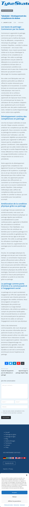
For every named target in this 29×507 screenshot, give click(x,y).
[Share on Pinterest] (18, 363)
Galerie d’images (10, 441)
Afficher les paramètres (14, 501)
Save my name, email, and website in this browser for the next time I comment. (13, 412)
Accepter (14, 492)
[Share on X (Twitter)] (10, 363)
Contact (7, 445)
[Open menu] (27, 3)
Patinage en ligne (10, 436)
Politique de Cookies (8, 505)
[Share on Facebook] (6, 363)
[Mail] (22, 363)
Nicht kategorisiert (7, 10)
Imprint (5, 469)
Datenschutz (16, 505)
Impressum (22, 505)
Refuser (14, 497)
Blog (6, 439)
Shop (6, 447)
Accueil (7, 432)
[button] (26, 475)
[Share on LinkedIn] (14, 363)
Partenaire (8, 443)
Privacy (11, 469)
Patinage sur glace (10, 434)
